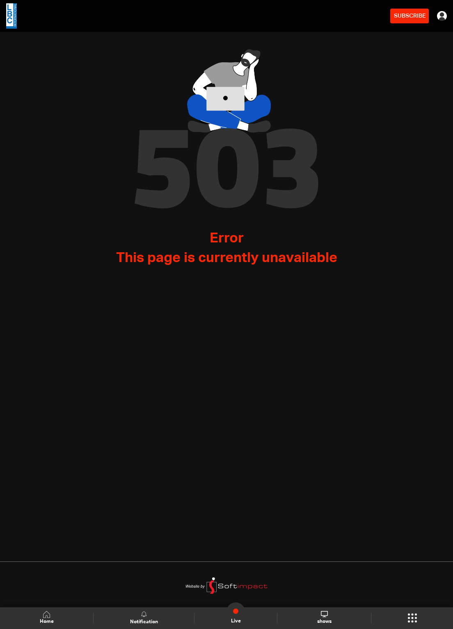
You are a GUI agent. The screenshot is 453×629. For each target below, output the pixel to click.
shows (324, 617)
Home (47, 617)
